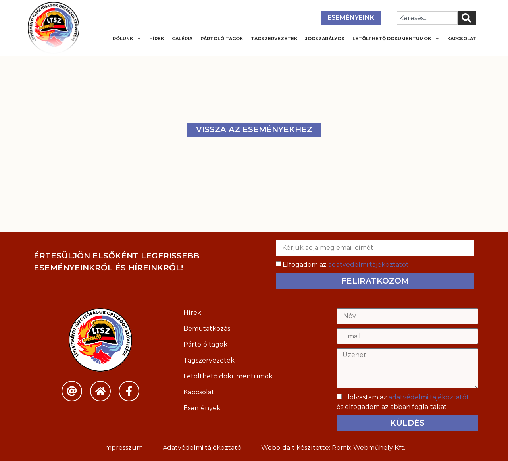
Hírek (156, 38)
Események (202, 408)
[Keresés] (467, 18)
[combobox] (427, 18)
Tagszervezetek (274, 38)
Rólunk (127, 38)
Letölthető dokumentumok (395, 38)
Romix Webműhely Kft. (368, 448)
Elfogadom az (346, 264)
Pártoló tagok (221, 38)
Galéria (182, 38)
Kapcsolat (462, 38)
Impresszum (123, 448)
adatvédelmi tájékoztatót (368, 264)
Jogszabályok (324, 38)
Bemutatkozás (206, 328)
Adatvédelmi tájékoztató (202, 448)
